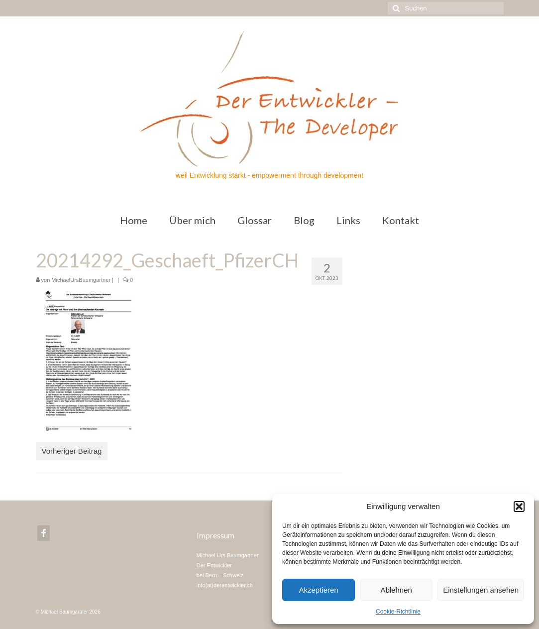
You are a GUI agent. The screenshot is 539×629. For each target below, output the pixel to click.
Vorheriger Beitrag (72, 451)
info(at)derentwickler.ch (225, 585)
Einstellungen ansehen (481, 590)
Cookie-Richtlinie (398, 611)
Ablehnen (396, 590)
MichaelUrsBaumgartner (80, 280)
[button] (519, 506)
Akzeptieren (318, 590)
